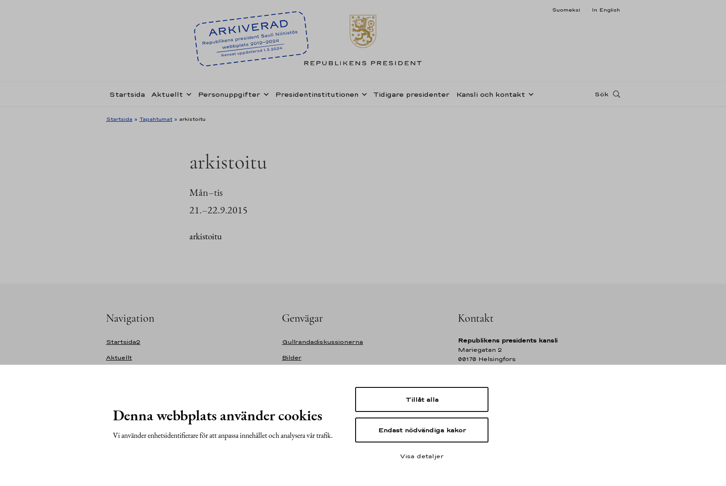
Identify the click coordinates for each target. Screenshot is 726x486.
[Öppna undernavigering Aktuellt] (187, 93)
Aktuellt (167, 94)
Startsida (127, 94)
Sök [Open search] (601, 94)
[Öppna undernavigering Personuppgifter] (264, 93)
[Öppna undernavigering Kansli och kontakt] (529, 93)
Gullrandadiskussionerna (322, 342)
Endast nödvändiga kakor (422, 430)
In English (606, 9)
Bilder (291, 357)
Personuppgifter (229, 94)
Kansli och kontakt (490, 94)
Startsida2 (123, 342)
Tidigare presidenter (411, 94)
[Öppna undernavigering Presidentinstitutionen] (362, 93)
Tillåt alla (422, 399)
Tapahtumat (155, 119)
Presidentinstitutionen (316, 94)
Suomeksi (566, 9)
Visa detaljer (422, 456)
